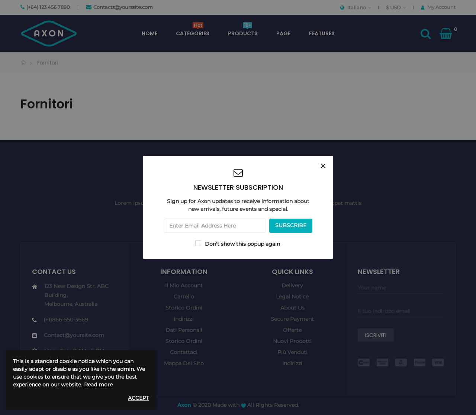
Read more (98, 384)
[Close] (323, 166)
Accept (138, 398)
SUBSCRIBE (290, 225)
